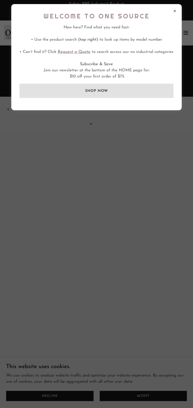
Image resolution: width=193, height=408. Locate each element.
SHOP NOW (96, 91)
